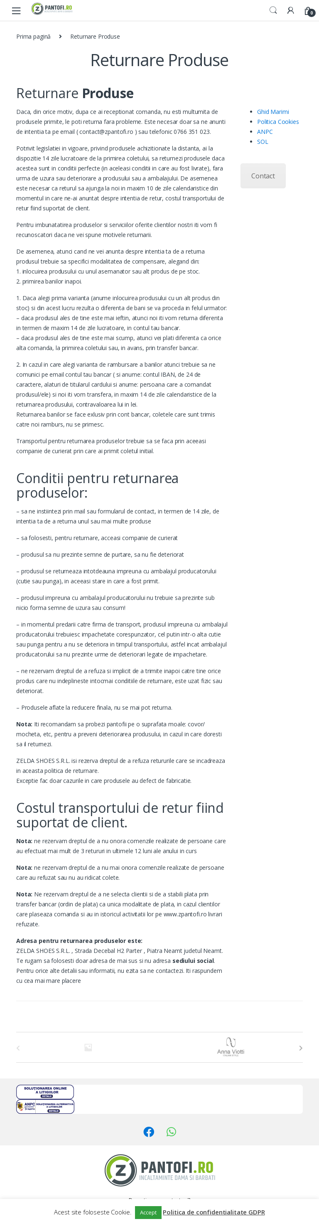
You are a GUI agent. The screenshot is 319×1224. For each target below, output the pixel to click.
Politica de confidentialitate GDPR (214, 1212)
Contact (263, 175)
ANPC (264, 132)
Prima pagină (33, 36)
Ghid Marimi (273, 112)
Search (273, 10)
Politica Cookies (278, 122)
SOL (262, 142)
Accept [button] (148, 1212)
